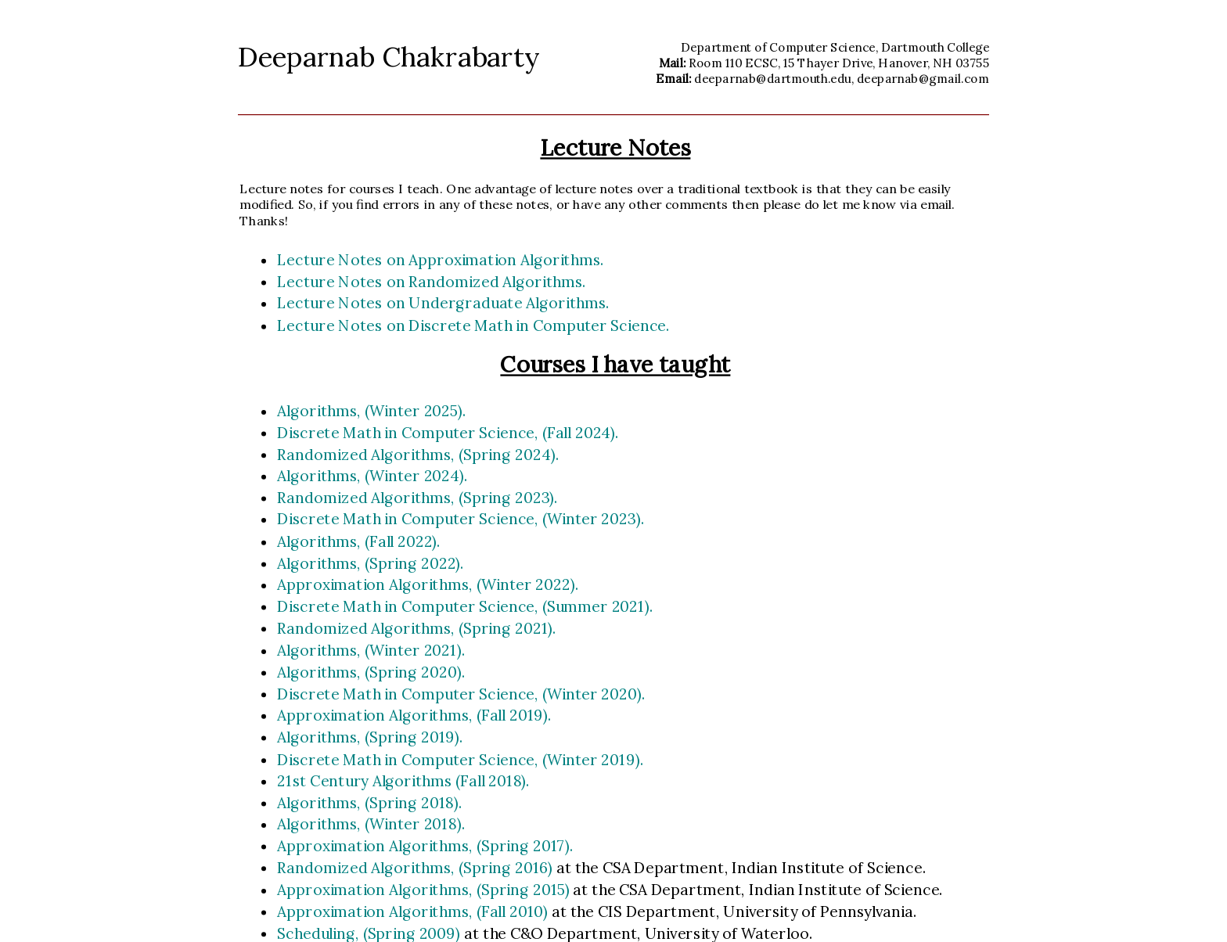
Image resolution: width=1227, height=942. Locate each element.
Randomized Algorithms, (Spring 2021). (416, 628)
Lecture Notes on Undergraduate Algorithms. (443, 303)
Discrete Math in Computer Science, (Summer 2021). (465, 606)
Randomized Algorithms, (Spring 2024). (418, 453)
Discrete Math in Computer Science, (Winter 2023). (460, 519)
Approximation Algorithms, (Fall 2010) (414, 911)
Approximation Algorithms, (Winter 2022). (427, 584)
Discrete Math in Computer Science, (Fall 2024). (448, 431)
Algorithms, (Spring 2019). (370, 737)
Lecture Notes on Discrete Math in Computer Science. (473, 324)
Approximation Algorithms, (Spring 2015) (425, 889)
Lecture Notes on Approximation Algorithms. (440, 259)
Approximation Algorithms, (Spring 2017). (425, 845)
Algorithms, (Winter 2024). (372, 475)
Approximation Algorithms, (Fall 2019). (414, 715)
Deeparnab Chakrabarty (389, 56)
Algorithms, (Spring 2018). (369, 802)
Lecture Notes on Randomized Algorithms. (431, 281)
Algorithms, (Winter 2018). (371, 823)
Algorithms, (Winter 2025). (371, 410)
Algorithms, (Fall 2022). (359, 541)
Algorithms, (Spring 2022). (370, 562)
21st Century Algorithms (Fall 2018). (403, 780)
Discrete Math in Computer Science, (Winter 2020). (461, 693)
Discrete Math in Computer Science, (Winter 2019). (460, 759)
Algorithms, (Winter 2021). (371, 650)
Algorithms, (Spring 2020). (371, 672)
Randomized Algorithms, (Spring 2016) (416, 867)
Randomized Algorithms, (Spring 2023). (417, 497)
